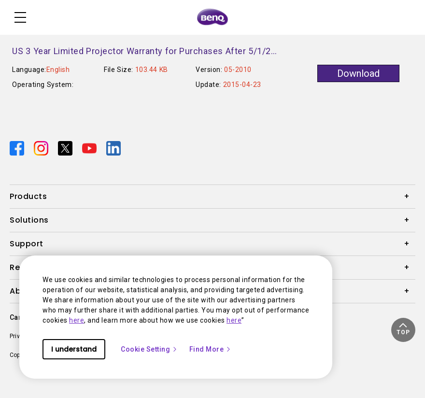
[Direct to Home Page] (212, 17)
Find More (210, 349)
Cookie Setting (149, 349)
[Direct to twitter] (66, 148)
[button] (403, 330)
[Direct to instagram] (42, 148)
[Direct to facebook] (18, 148)
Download (358, 73)
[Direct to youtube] (90, 148)
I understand (74, 349)
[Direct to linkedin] (113, 148)
